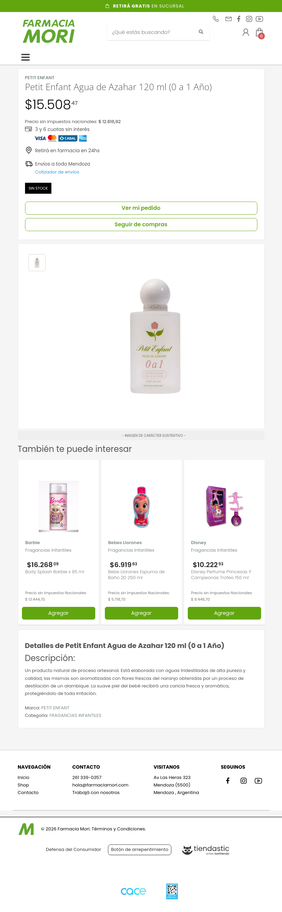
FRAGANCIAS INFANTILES (75, 715)
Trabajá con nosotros (96, 792)
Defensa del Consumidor (73, 849)
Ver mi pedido (141, 208)
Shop (23, 785)
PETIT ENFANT (55, 708)
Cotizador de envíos (57, 172)
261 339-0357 (86, 777)
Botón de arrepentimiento (139, 849)
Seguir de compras (141, 224)
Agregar (58, 613)
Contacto (28, 792)
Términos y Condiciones (118, 829)
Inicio (23, 777)
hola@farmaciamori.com (100, 785)
